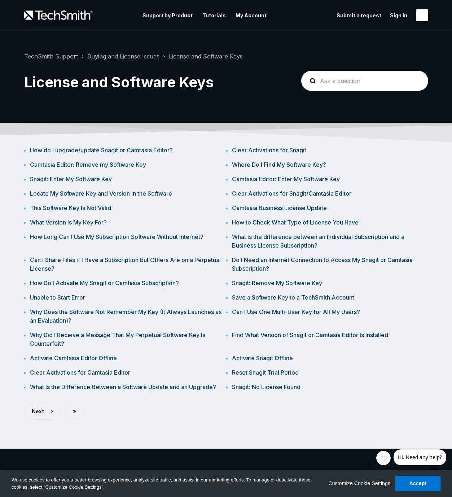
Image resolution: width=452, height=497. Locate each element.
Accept (418, 483)
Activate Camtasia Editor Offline (73, 358)
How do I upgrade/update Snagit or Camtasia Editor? (101, 150)
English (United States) (422, 15)
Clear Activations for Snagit (269, 150)
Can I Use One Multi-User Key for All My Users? (296, 311)
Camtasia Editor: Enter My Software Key (286, 179)
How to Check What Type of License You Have (295, 222)
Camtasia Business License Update (279, 208)
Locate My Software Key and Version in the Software (101, 193)
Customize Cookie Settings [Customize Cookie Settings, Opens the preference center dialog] (359, 483)
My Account (251, 15)
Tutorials (214, 15)
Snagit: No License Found (266, 387)
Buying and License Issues (123, 56)
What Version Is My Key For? (68, 222)
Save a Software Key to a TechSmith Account (293, 297)
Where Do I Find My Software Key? (279, 164)
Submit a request (359, 15)
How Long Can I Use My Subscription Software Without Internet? (116, 236)
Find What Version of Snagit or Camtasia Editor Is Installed (310, 335)
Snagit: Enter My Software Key (71, 179)
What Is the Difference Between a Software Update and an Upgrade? (123, 387)
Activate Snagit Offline (262, 358)
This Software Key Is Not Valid (70, 208)
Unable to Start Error (57, 297)
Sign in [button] (398, 15)
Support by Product (167, 15)
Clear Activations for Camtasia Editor (80, 372)
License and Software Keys (206, 56)
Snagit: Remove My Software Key (277, 283)
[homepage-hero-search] (364, 81)
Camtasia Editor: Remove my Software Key (88, 164)
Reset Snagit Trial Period (265, 372)
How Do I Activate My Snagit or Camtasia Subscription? (104, 283)
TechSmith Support (51, 56)
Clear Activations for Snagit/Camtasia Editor (291, 193)
